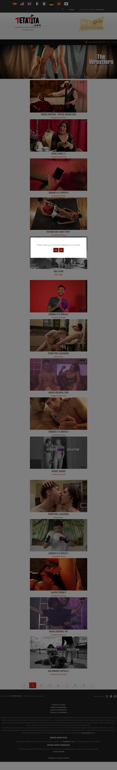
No (61, 250)
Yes (56, 250)
